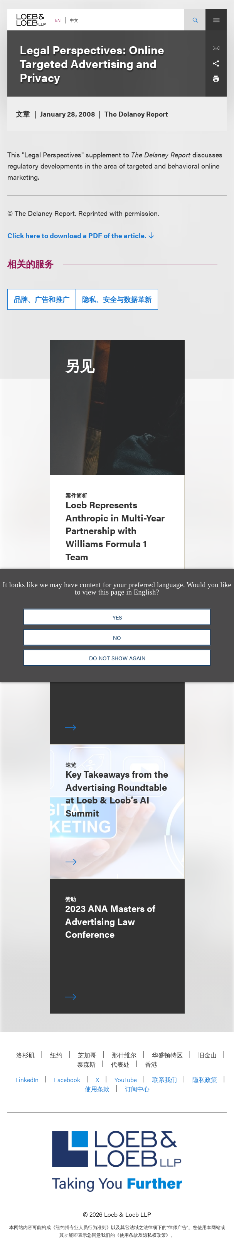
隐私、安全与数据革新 (117, 299)
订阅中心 (137, 1088)
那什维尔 (124, 1055)
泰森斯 (86, 1064)
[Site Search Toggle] (194, 19)
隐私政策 (204, 1079)
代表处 (120, 1064)
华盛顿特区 (167, 1055)
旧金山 (207, 1055)
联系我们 (164, 1079)
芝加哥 (87, 1055)
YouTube (125, 1079)
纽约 (56, 1055)
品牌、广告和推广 (41, 299)
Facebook (67, 1079)
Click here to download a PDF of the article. (76, 235)
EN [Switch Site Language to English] (58, 20)
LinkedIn (27, 1079)
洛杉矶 (25, 1055)
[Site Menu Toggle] (216, 19)
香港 (151, 1064)
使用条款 (97, 1088)
